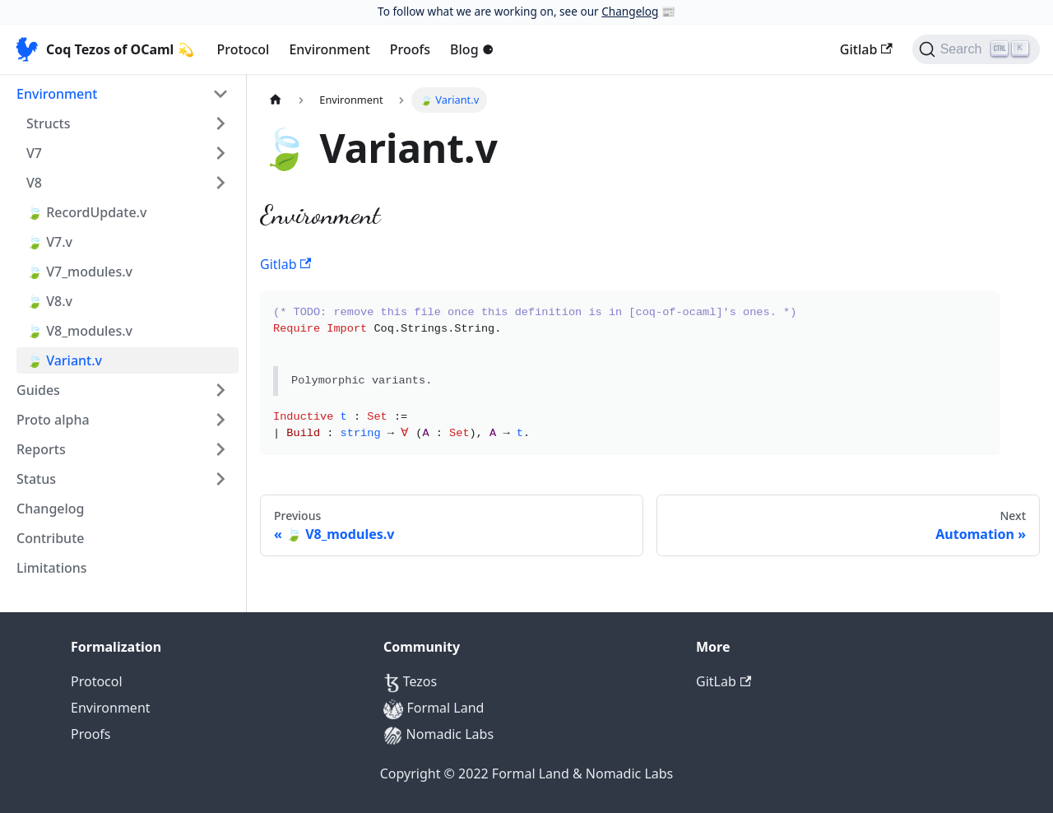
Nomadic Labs (438, 734)
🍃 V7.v (49, 242)
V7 (34, 153)
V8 (34, 183)
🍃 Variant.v (64, 360)
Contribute (50, 538)
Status (36, 479)
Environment (329, 49)
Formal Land (433, 708)
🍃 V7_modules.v (79, 271)
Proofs (410, 49)
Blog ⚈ (472, 49)
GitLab (723, 681)
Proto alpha (53, 420)
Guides (38, 390)
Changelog (629, 11)
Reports (41, 449)
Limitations (51, 568)
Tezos (410, 681)
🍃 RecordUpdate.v (86, 212)
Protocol (243, 49)
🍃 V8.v (49, 301)
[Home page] (275, 100)
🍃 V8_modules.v (79, 331)
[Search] (976, 49)
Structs (48, 123)
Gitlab (866, 49)
